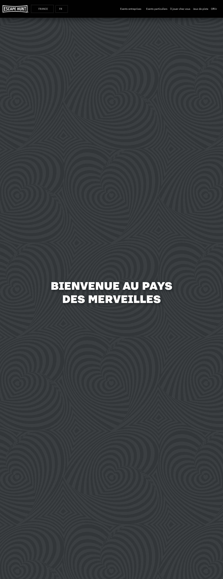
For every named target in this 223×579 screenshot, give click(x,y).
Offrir (215, 8)
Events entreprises (131, 8)
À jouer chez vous (180, 8)
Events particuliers (156, 8)
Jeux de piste (200, 8)
